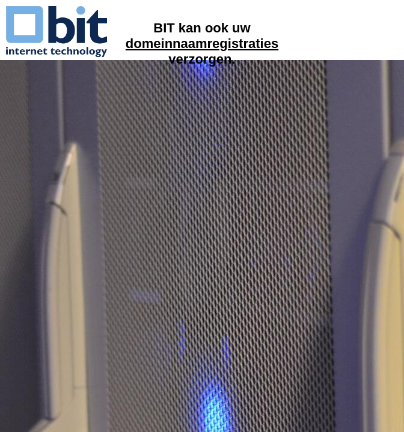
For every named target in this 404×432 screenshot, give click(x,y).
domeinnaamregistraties (202, 43)
